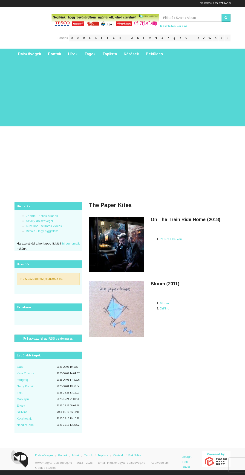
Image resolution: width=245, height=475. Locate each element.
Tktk (20, 392)
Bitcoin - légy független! (42, 231)
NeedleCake (25, 425)
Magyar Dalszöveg (32, 27)
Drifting (164, 308)
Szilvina (22, 412)
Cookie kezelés (45, 467)
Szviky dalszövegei (39, 221)
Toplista (109, 54)
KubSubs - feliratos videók (44, 226)
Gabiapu (23, 399)
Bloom (164, 303)
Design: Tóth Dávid (187, 459)
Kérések (131, 54)
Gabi (20, 367)
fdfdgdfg (22, 380)
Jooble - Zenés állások (42, 216)
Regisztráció (222, 3)
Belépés (205, 3)
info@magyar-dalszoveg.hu (126, 462)
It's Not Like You (171, 239)
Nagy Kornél (25, 386)
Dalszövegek (29, 54)
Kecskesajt (24, 418)
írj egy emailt (70, 243)
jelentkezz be (53, 278)
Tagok (89, 54)
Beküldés (154, 54)
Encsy (21, 405)
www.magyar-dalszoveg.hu (53, 462)
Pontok (54, 54)
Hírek (73, 54)
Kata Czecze (25, 373)
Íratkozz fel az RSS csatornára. (48, 338)
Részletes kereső (173, 26)
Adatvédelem (160, 462)
